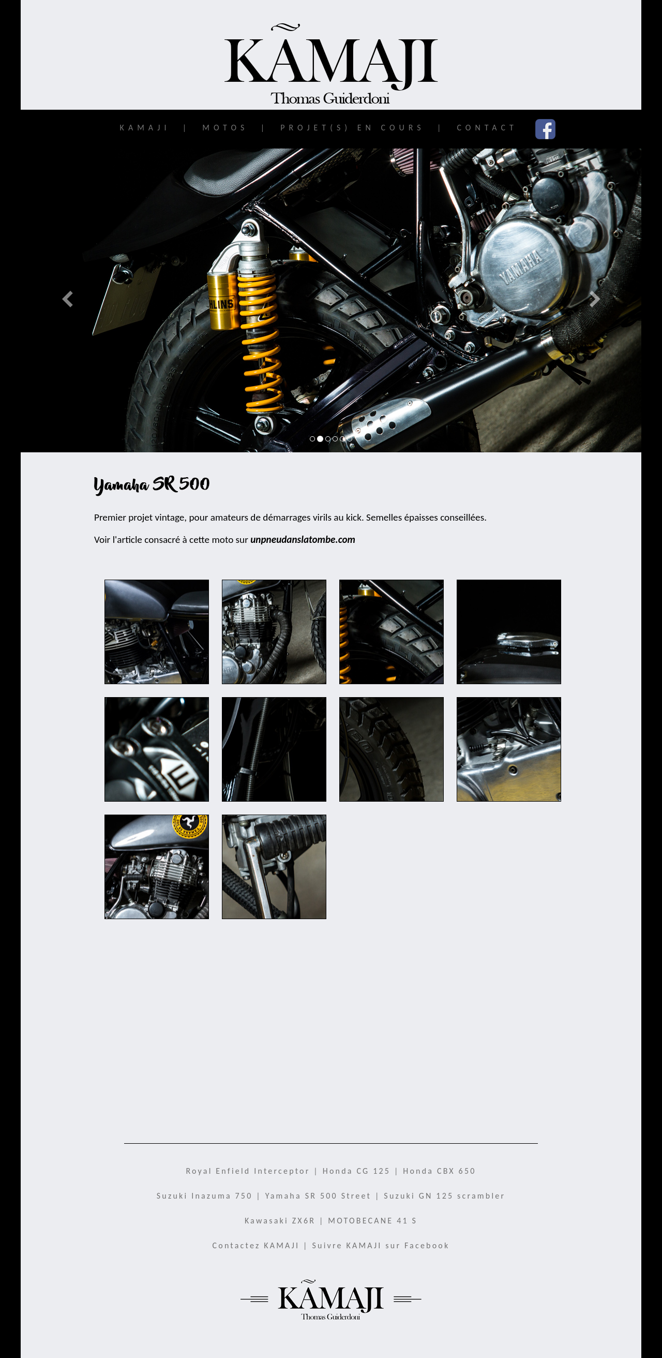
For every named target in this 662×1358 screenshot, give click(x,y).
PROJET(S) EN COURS (350, 127)
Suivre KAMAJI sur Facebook (381, 1245)
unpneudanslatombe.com (302, 539)
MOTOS (223, 127)
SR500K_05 (274, 645)
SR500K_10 (274, 879)
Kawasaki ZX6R (280, 1221)
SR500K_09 (274, 762)
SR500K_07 (156, 762)
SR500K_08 (391, 762)
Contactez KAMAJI (256, 1245)
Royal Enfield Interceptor (248, 1171)
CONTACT (484, 127)
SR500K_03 (509, 645)
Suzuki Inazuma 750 (205, 1196)
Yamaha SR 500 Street (318, 1196)
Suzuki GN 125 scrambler (444, 1196)
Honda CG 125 (356, 1171)
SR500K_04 (391, 645)
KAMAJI (142, 127)
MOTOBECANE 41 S (372, 1221)
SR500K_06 (509, 762)
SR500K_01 (156, 879)
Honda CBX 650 (439, 1171)
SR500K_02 (156, 645)
